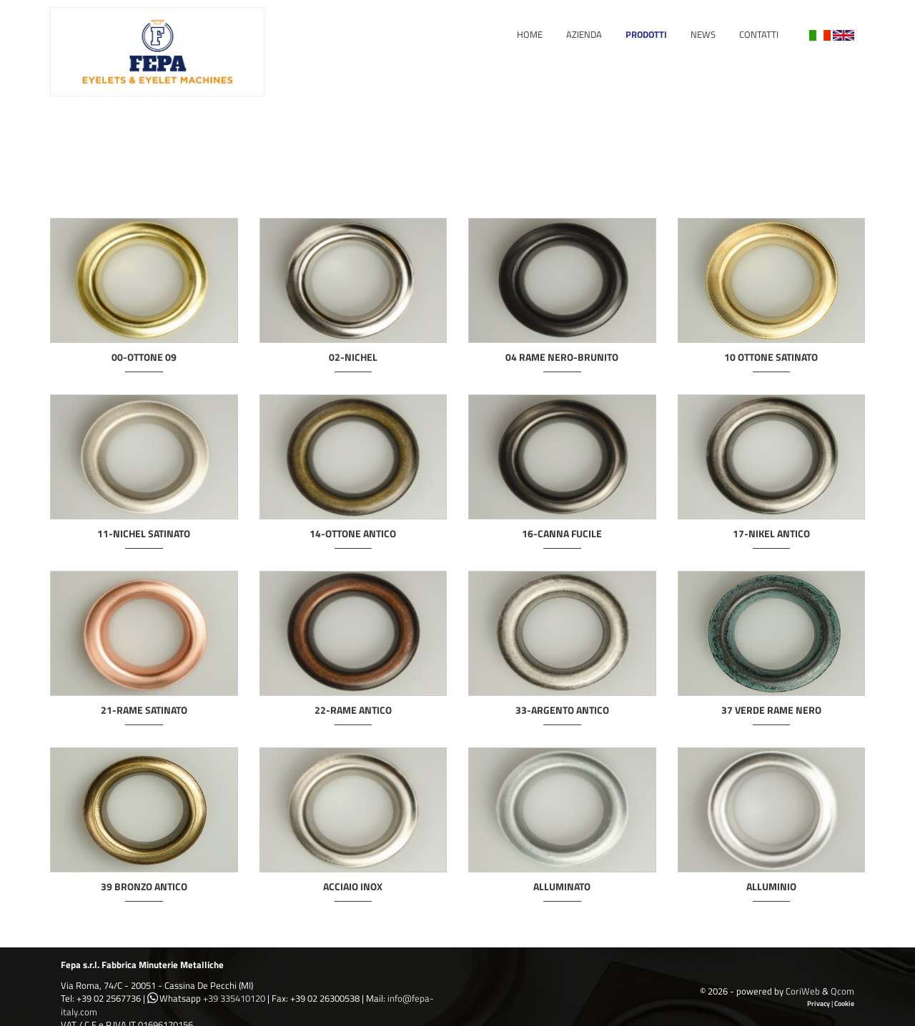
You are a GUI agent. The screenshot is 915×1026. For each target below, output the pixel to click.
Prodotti (646, 34)
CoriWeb (803, 991)
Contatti (758, 34)
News (703, 34)
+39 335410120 (234, 998)
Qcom (842, 991)
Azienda (584, 34)
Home (530, 34)
